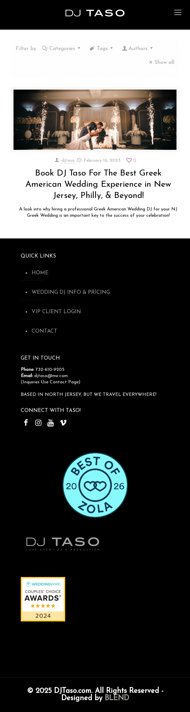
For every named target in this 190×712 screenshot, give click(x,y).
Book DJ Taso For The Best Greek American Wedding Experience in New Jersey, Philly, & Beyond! (98, 184)
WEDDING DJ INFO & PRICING (71, 292)
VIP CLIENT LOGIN (56, 312)
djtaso (68, 160)
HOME (40, 273)
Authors (138, 48)
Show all (160, 62)
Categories (62, 48)
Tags (102, 48)
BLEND (117, 698)
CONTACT (44, 331)
